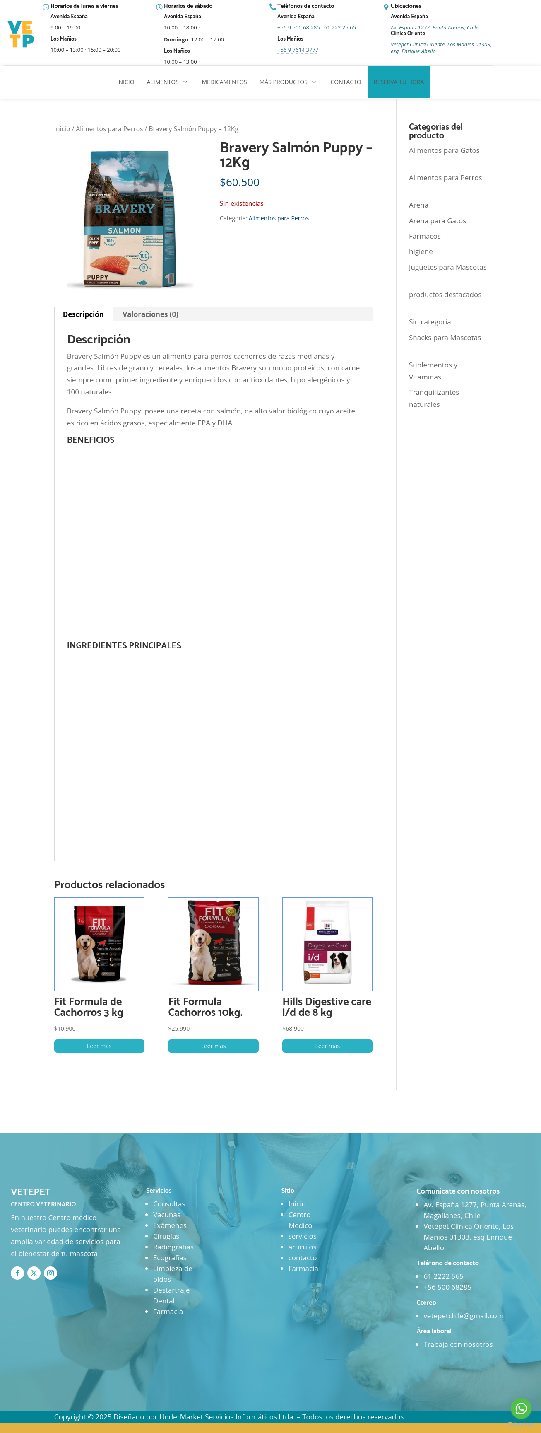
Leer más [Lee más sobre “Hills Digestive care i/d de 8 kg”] (327, 1046)
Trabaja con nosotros (458, 1344)
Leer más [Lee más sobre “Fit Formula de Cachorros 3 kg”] (99, 1046)
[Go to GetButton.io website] (521, 1424)
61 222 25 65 (340, 27)
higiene (421, 251)
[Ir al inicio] (21, 34)
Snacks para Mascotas (445, 337)
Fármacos (425, 236)
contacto (303, 1257)
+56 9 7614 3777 (297, 49)
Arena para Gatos (437, 220)
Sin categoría (430, 321)
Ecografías (170, 1257)
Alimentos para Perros (109, 128)
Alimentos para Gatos (444, 150)
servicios (303, 1236)
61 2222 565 (443, 1276)
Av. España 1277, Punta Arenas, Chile (434, 27)
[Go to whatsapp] (521, 1408)
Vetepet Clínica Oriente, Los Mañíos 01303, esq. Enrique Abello (441, 48)
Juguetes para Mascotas (448, 267)
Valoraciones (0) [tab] (150, 314)
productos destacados (445, 294)
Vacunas (166, 1214)
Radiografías (173, 1247)
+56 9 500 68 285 (298, 27)
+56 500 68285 (447, 1287)
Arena (418, 205)
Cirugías (166, 1236)
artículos (303, 1247)
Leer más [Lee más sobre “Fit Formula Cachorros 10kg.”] (213, 1046)
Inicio (62, 128)
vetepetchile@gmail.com (463, 1315)
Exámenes (170, 1225)
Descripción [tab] (83, 314)
